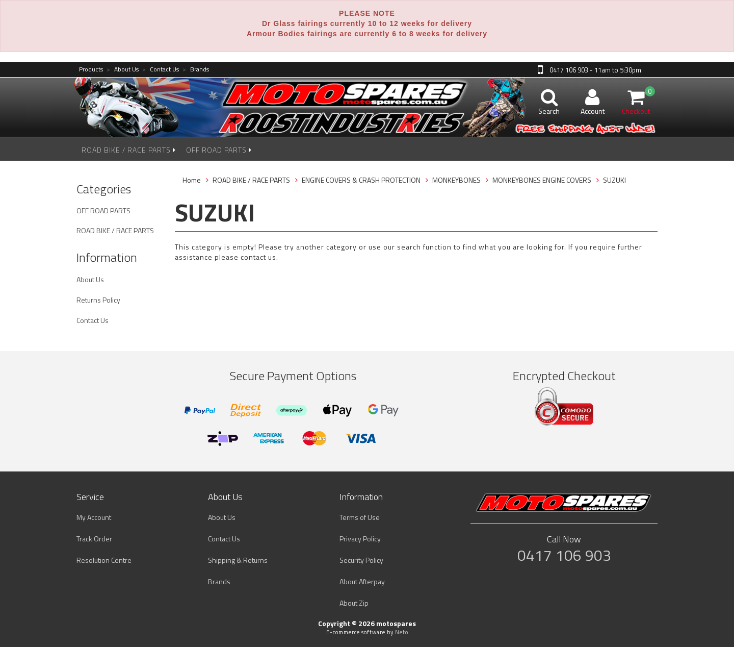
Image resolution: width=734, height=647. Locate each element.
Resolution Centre (104, 560)
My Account (93, 517)
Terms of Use (359, 517)
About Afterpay (362, 581)
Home (191, 180)
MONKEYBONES (456, 180)
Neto (401, 632)
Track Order (94, 538)
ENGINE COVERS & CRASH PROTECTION (361, 180)
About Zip (354, 603)
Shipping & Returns (238, 560)
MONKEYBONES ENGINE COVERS (541, 180)
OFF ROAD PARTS (219, 149)
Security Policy (361, 560)
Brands (195, 69)
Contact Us (160, 69)
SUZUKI (614, 180)
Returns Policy (98, 299)
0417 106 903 (564, 555)
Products (91, 69)
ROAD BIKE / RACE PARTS (129, 149)
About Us (123, 69)
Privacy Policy (360, 538)
